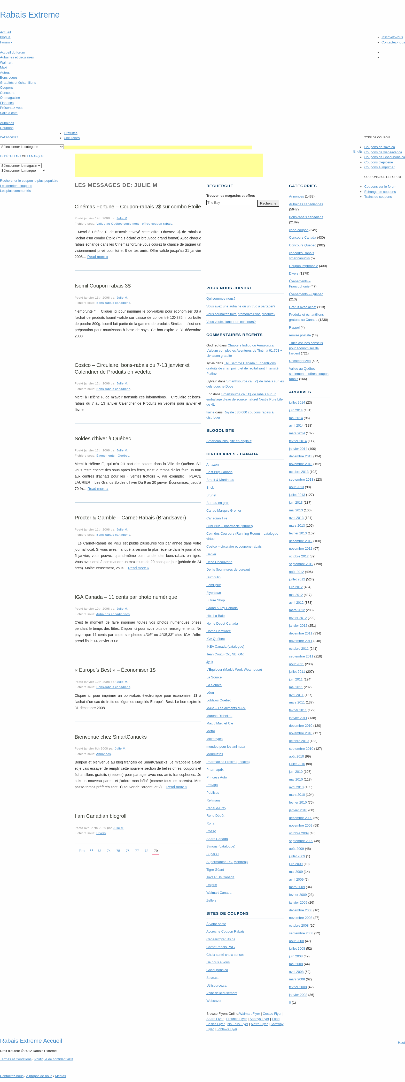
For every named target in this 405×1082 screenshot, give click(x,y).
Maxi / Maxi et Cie (219, 723)
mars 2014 (297, 433)
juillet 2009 (297, 856)
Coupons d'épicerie (378, 162)
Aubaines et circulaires (17, 57)
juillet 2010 (297, 764)
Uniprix (211, 885)
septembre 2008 (301, 933)
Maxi (3, 67)
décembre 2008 (300, 910)
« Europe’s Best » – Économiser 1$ (115, 670)
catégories (9, 137)
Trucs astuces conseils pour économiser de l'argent (306, 348)
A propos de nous (39, 1076)
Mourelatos (214, 754)
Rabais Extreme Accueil (31, 1040)
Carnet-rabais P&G (220, 947)
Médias (60, 1076)
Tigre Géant (215, 870)
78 (146, 851)
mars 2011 (297, 702)
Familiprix (213, 585)
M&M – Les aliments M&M (226, 708)
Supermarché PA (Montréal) (227, 862)
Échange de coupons (380, 192)
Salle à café (9, 113)
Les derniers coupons (16, 186)
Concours (7, 93)
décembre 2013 (300, 456)
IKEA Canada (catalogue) (225, 646)
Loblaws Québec (218, 700)
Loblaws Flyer (227, 1029)
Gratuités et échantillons (18, 83)
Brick (210, 487)
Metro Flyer (259, 1024)
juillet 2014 (297, 402)
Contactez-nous (393, 42)
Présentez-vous (11, 108)
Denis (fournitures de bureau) (228, 569)
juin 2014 (296, 410)
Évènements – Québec (306, 294)
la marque (35, 156)
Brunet (211, 495)
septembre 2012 (301, 564)
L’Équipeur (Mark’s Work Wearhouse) (234, 669)
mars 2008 (297, 979)
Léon (210, 692)
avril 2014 (296, 425)
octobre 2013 (299, 472)
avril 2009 (296, 879)
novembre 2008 (300, 918)
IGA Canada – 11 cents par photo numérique (126, 597)
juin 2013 (296, 502)
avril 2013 (296, 518)
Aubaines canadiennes (113, 614)
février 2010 (298, 802)
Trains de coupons (378, 197)
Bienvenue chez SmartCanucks (111, 737)
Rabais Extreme (30, 14)
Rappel (294, 327)
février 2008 (298, 987)
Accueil (5, 32)
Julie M (122, 218)
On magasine (10, 98)
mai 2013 (296, 510)
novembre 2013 (300, 464)
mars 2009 (297, 887)
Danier (211, 554)
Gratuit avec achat (302, 307)
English (358, 151)
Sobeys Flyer (259, 1019)
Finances (7, 103)
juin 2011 (296, 679)
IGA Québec (215, 639)
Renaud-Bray (216, 808)
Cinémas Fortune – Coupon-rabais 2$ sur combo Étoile (138, 206)
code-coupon (298, 230)
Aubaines (7, 123)
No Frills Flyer (237, 1024)
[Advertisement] (158, 147)
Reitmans (213, 800)
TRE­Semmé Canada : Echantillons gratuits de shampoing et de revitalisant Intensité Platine (242, 368)
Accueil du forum (12, 52)
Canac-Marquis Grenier (223, 510)
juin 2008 (296, 956)
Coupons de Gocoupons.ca (384, 157)
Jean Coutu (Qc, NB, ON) (225, 654)
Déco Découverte (219, 562)
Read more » (97, 257)
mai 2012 (296, 595)
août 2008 (296, 941)
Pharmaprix (214, 769)
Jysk (209, 662)
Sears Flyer (214, 1019)
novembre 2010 (300, 733)
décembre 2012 (300, 541)
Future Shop (215, 600)
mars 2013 (297, 525)
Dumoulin (213, 577)
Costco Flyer (272, 1014)
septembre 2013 (301, 479)
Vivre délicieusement (221, 993)
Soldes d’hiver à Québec (103, 438)
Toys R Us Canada (220, 877)
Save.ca (212, 978)
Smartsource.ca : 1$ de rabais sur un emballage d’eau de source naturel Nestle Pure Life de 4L (244, 399)
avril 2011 (296, 695)
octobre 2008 (299, 925)
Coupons (6, 87)
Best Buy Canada (219, 472)
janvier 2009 (298, 902)
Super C (212, 854)
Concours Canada (302, 237)
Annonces (103, 753)
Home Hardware (218, 631)
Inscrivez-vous (392, 37)
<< (91, 850)
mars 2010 (297, 795)
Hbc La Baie (215, 616)
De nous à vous (218, 962)
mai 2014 (296, 418)
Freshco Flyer (236, 1019)
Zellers (211, 900)
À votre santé (216, 924)
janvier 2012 (298, 625)
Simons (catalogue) (220, 846)
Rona (210, 823)
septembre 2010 (301, 749)
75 (118, 851)
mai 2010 (296, 779)
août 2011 (296, 664)
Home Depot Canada (222, 623)
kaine (210, 412)
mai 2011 (296, 687)
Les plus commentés (15, 191)
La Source (214, 677)
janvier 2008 (298, 995)
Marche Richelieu (219, 716)
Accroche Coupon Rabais (225, 931)
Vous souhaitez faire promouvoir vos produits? (240, 314)
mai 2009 (296, 872)
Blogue (5, 37)
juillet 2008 (297, 948)
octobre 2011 (299, 648)
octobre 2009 (299, 833)
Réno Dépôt (215, 816)
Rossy (211, 831)
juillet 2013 (297, 495)
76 (127, 851)
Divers (101, 833)
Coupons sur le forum (380, 186)
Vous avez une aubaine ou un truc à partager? (240, 306)
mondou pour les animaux (225, 746)
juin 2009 (296, 864)
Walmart (6, 62)
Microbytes (214, 739)
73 (99, 851)
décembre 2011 (300, 633)
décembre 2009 (300, 818)
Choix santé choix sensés (225, 955)
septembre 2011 (301, 656)
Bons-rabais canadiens (113, 302)
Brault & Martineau (220, 480)
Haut (401, 1043)
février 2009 (298, 895)
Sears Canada (217, 839)
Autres (5, 72)
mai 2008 (296, 964)
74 (109, 851)
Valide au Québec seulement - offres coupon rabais (134, 223)
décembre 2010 (300, 726)
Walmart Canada (218, 893)
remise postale (300, 335)
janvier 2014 (298, 449)
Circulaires (72, 138)
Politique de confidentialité (53, 1059)
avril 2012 (296, 602)
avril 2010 (296, 787)
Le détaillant (10, 156)
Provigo (212, 785)
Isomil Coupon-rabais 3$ (103, 286)
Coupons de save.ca (379, 147)
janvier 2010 (298, 810)
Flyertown (213, 593)
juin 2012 (296, 587)
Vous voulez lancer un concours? (231, 322)
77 (137, 851)
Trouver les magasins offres (230, 196)
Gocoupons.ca (217, 970)
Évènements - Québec (112, 455)
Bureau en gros (217, 503)
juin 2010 (296, 772)
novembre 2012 (300, 548)
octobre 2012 (299, 556)
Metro (210, 731)
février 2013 (298, 533)
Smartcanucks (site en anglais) (229, 441)
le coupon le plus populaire (29, 181)
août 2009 (296, 849)
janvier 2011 (298, 718)
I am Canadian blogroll (100, 816)
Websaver (213, 1001)
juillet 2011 (297, 672)
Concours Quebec (302, 245)
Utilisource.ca (216, 985)
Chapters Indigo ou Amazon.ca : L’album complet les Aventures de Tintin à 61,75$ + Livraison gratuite (244, 350)
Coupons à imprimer (379, 167)
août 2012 (296, 572)
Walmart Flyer (249, 1014)
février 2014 (298, 441)
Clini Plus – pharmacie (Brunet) (229, 526)
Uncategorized (300, 361)
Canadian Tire (216, 518)
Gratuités (70, 133)
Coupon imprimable (303, 266)
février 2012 (298, 618)
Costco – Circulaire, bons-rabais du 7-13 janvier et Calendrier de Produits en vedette (132, 368)
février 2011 (298, 710)
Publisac (212, 793)
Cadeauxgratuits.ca (220, 939)
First (82, 851)
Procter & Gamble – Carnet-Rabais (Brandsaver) (130, 517)
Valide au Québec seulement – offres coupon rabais (309, 374)
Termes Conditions (16, 1059)
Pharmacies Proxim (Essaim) (228, 762)
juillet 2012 (297, 579)
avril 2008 (296, 972)
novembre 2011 (300, 641)
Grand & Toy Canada (222, 608)
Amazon (212, 464)
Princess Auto (216, 777)
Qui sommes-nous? (221, 298)
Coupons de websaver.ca (383, 152)
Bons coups (9, 77)
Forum (6, 42)
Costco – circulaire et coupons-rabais (234, 546)
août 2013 (296, 487)
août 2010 (296, 756)
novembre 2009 (300, 825)
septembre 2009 (301, 841)
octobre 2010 (299, 741)
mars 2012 (297, 610)
